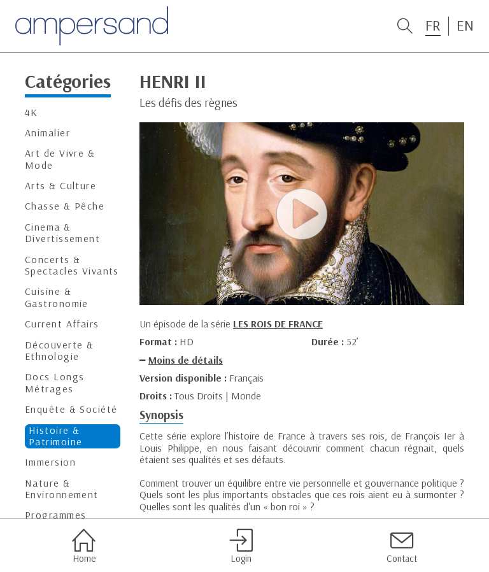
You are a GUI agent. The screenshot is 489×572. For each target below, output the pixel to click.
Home (84, 545)
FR (433, 25)
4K (31, 112)
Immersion (50, 462)
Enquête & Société (71, 409)
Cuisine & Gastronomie (57, 297)
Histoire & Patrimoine (55, 436)
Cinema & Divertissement (62, 233)
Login (241, 545)
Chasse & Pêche (64, 206)
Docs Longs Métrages (54, 382)
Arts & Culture (60, 186)
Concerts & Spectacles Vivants (72, 265)
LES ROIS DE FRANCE (278, 323)
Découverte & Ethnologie (59, 350)
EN (465, 25)
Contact (401, 545)
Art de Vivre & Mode (60, 159)
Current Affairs (62, 324)
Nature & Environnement (62, 489)
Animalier (47, 133)
